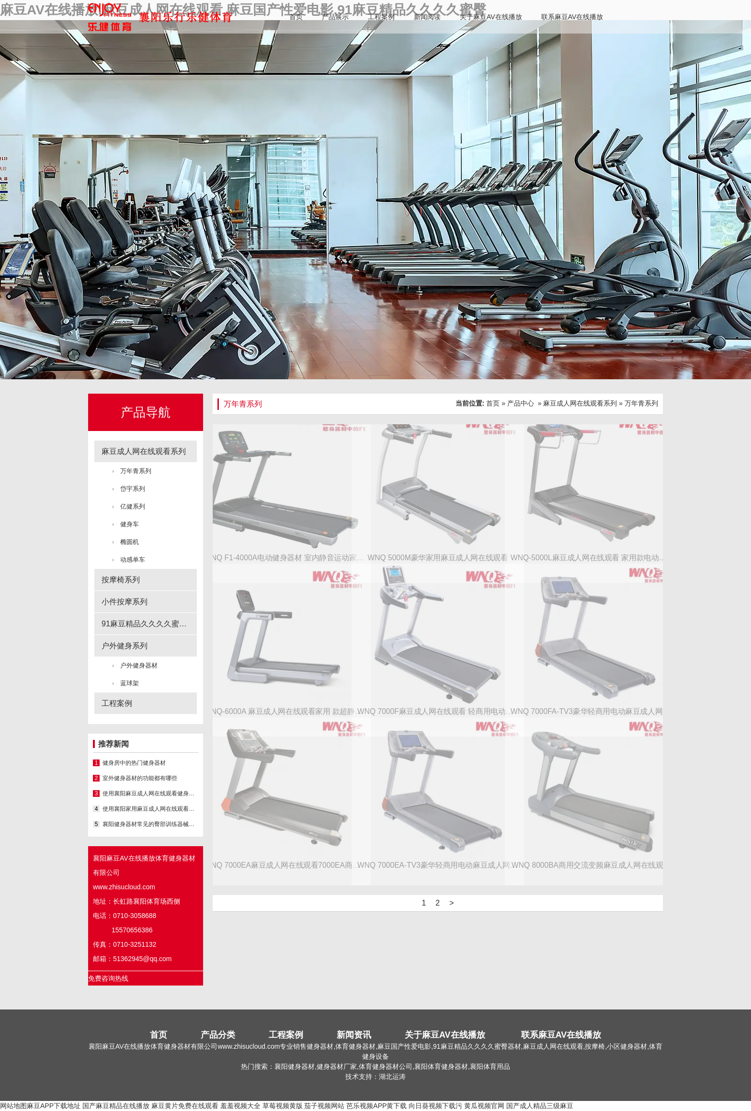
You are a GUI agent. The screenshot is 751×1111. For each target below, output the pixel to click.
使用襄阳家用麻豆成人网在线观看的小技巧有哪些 (150, 808)
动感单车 (132, 559)
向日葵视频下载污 (435, 1106)
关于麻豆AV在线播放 (491, 17)
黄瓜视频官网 (484, 1106)
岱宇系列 (132, 488)
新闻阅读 (427, 17)
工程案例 (381, 17)
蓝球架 (129, 683)
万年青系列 (135, 471)
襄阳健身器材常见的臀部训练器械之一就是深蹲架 (150, 824)
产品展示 (335, 17)
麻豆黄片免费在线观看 (184, 1106)
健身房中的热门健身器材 (134, 763)
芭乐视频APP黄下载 (376, 1106)
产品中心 (520, 403)
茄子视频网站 (324, 1106)
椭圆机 (129, 541)
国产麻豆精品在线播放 (115, 1106)
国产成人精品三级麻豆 (539, 1106)
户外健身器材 (139, 665)
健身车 (129, 524)
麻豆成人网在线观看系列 (144, 451)
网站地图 (13, 1106)
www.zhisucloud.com (124, 887)
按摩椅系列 (121, 580)
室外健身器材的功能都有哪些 (139, 778)
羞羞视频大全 (240, 1106)
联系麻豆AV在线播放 (572, 17)
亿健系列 (132, 506)
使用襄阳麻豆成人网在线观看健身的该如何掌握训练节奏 (150, 793)
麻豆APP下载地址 (53, 1106)
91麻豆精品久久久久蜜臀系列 (149, 624)
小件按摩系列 (125, 602)
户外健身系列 (125, 646)
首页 (296, 17)
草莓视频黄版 (282, 1106)
